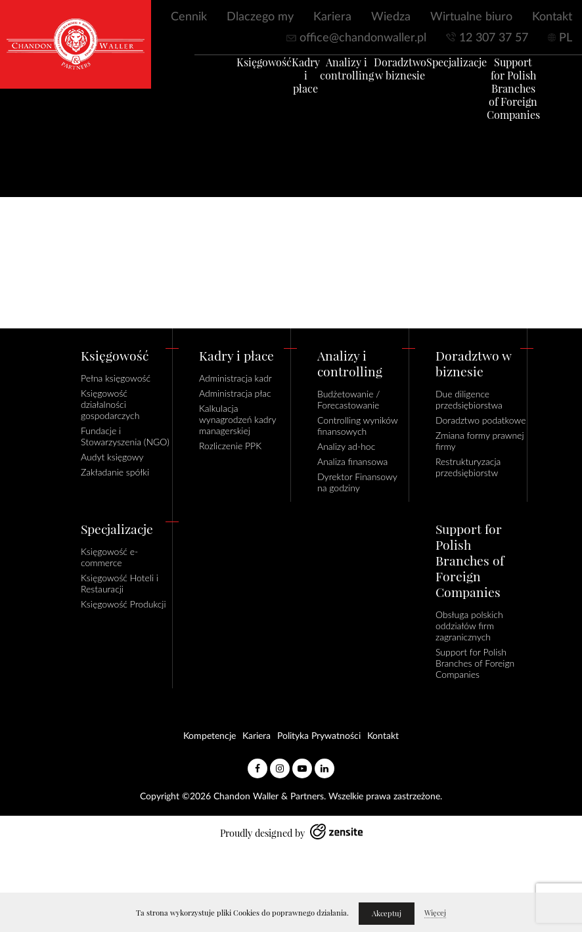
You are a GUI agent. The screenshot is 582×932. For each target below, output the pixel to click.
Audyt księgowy (112, 456)
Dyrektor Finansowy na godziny (357, 482)
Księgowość (244, 68)
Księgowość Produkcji (123, 604)
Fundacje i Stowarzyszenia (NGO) (125, 436)
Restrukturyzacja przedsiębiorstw (468, 467)
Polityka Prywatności (319, 736)
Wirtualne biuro (471, 17)
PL (565, 38)
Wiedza (391, 17)
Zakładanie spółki (115, 471)
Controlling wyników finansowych (357, 425)
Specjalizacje (437, 68)
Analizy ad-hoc (346, 446)
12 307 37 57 (493, 38)
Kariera (332, 17)
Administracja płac (235, 393)
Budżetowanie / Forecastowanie (348, 399)
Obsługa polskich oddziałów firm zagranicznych (469, 625)
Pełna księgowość (115, 378)
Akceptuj (386, 913)
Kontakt (552, 17)
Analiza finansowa (352, 461)
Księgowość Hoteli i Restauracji (119, 583)
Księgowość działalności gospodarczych (110, 404)
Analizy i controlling (327, 75)
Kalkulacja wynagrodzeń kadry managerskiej (237, 419)
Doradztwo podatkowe (481, 420)
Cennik (189, 17)
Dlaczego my (260, 17)
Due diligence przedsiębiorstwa (469, 399)
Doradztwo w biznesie (380, 75)
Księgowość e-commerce (109, 557)
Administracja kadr (235, 378)
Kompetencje (209, 736)
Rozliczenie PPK (230, 445)
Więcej (435, 913)
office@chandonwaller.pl (363, 38)
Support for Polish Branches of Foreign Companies (493, 94)
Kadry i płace (286, 81)
